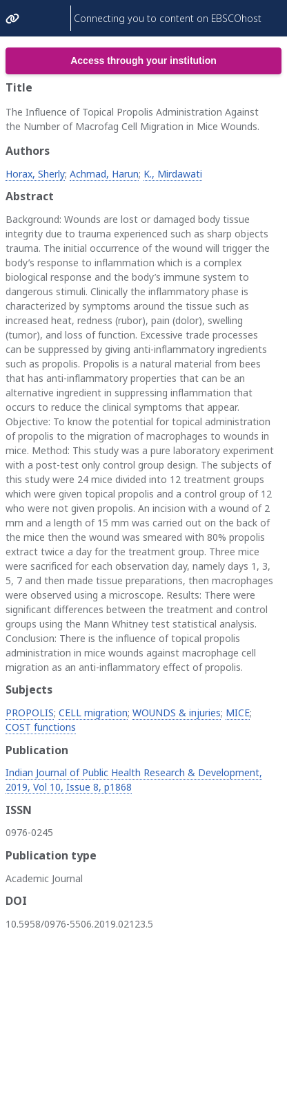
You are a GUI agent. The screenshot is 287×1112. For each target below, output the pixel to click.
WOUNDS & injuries (176, 712)
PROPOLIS (30, 712)
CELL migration (93, 712)
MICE (238, 712)
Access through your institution (143, 60)
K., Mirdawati (173, 173)
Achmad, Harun (104, 173)
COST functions (41, 727)
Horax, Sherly (35, 173)
